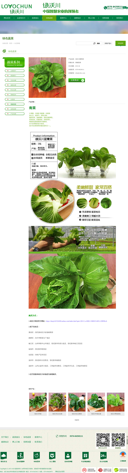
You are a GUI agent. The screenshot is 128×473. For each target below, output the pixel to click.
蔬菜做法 (35, 18)
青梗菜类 (13, 104)
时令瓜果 (13, 90)
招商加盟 (105, 18)
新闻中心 (63, 18)
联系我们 (119, 18)
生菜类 (13, 99)
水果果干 (13, 71)
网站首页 (7, 18)
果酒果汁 (13, 75)
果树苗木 (13, 95)
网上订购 (91, 18)
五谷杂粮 (13, 80)
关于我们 (5, 437)
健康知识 (77, 18)
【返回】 (77, 420)
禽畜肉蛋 (13, 85)
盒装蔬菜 (13, 109)
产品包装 (13, 114)
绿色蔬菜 (49, 18)
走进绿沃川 (21, 18)
